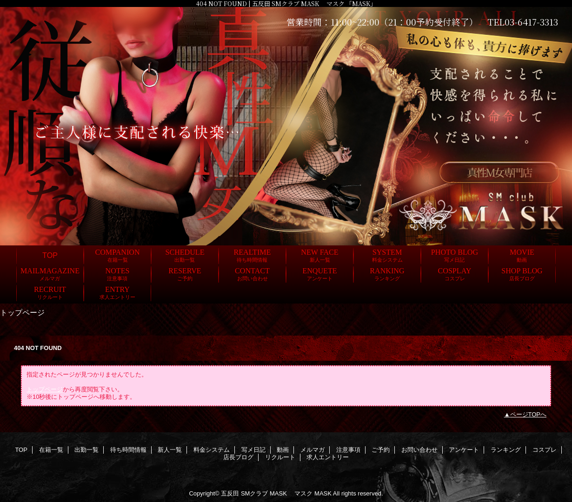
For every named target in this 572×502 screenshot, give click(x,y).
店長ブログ (238, 457)
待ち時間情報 (128, 449)
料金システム (211, 449)
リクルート (280, 457)
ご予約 (381, 449)
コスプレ (544, 449)
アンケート (464, 449)
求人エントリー (327, 457)
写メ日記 (253, 449)
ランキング (506, 449)
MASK (323, 493)
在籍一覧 (51, 449)
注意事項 (348, 449)
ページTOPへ (528, 414)
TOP (50, 255)
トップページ (45, 389)
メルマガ (312, 449)
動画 (283, 449)
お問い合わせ (419, 449)
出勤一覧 (86, 449)
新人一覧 (170, 449)
